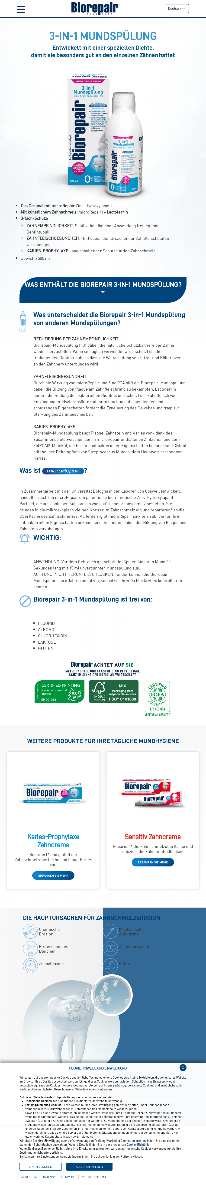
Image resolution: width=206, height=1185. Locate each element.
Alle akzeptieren (89, 1166)
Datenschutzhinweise (59, 1177)
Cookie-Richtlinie (94, 1177)
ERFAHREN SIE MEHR (53, 875)
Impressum (29, 1177)
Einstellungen (40, 1166)
